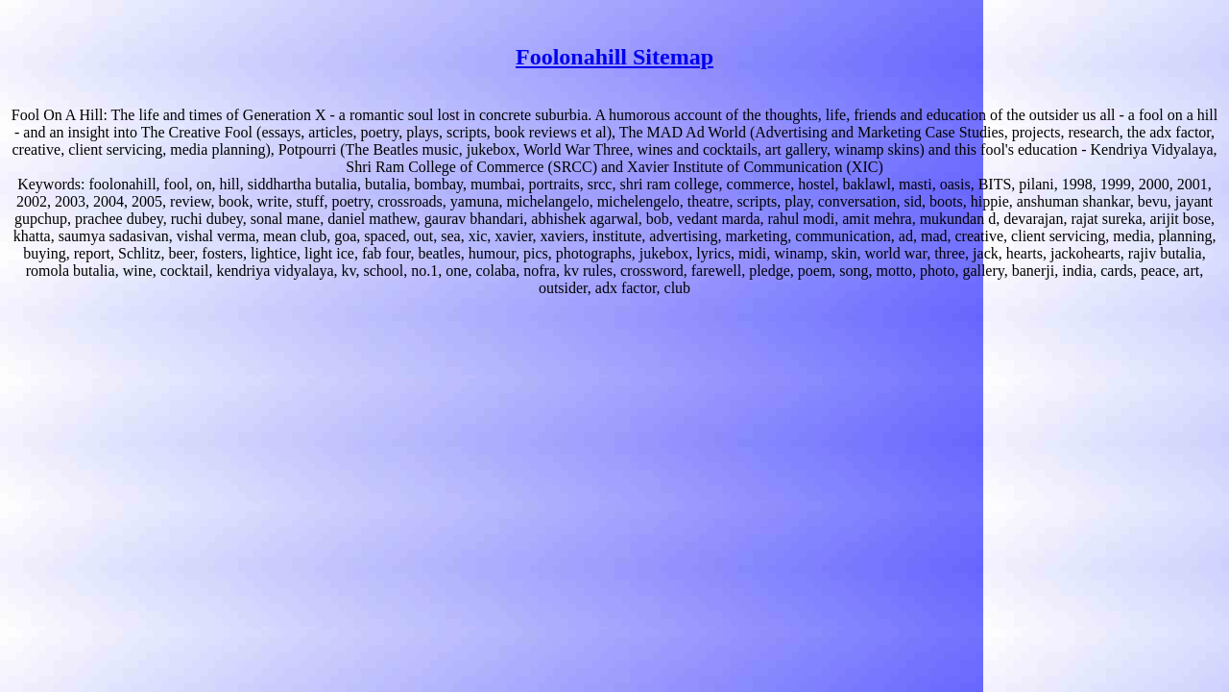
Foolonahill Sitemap (614, 56)
